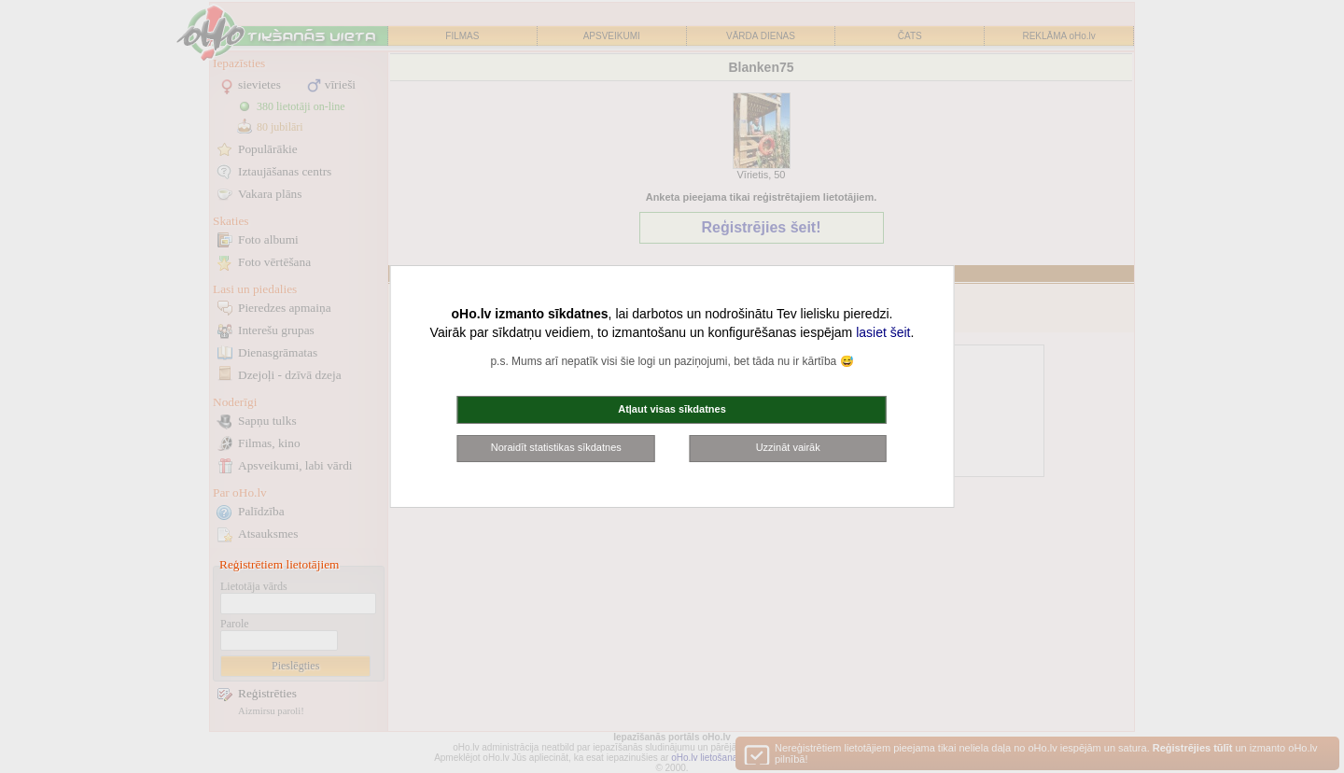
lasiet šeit (883, 332)
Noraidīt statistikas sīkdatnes (556, 447)
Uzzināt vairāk (788, 447)
